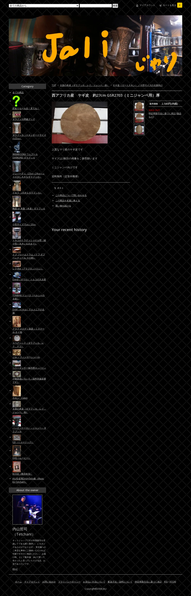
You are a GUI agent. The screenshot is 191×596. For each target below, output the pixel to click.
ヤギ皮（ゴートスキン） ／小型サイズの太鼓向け (138, 85)
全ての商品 (18, 92)
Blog (14, 569)
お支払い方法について (94, 581)
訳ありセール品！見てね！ (25, 108)
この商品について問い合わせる (71, 195)
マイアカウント (147, 5)
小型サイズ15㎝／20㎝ (24, 224)
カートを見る (172, 5)
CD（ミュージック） (23, 442)
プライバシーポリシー (69, 581)
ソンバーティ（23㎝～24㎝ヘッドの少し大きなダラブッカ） (28, 175)
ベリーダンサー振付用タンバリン (29, 367)
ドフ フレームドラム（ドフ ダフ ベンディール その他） (28, 256)
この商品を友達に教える (67, 200)
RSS (166, 581)
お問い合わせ (49, 581)
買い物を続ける (63, 205)
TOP (54, 85)
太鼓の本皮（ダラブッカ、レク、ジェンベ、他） (84, 85)
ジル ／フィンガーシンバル (26, 357)
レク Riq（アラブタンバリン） (27, 268)
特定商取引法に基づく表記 (148, 581)
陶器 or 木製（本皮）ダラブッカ (28, 208)
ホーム (18, 581)
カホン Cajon (20, 398)
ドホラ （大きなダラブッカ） (27, 192)
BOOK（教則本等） (22, 473)
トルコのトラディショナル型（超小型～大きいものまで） (29, 242)
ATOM (173, 581)
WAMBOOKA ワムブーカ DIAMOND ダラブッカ (25, 156)
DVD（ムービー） (21, 458)
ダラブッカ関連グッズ (23, 119)
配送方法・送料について (120, 581)
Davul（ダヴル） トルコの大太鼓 (29, 279)
